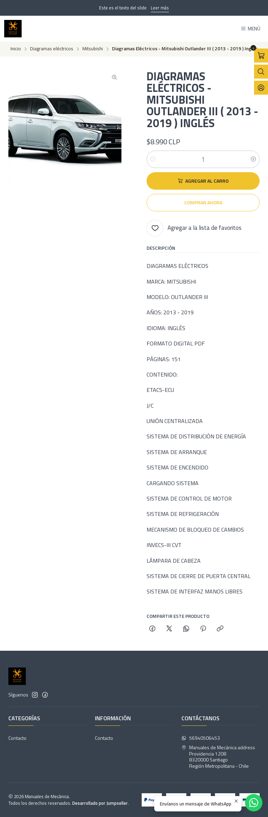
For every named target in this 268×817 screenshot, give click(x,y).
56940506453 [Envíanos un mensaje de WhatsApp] (200, 738)
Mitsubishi (92, 48)
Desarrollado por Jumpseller (100, 803)
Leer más (160, 7)
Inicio (15, 48)
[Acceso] (261, 88)
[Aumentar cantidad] (253, 159)
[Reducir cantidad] (153, 159)
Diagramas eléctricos (51, 48)
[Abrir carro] (261, 56)
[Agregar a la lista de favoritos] (194, 228)
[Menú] (250, 29)
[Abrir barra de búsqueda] (261, 72)
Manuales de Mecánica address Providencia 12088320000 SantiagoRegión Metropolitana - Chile (218, 756)
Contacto (17, 738)
